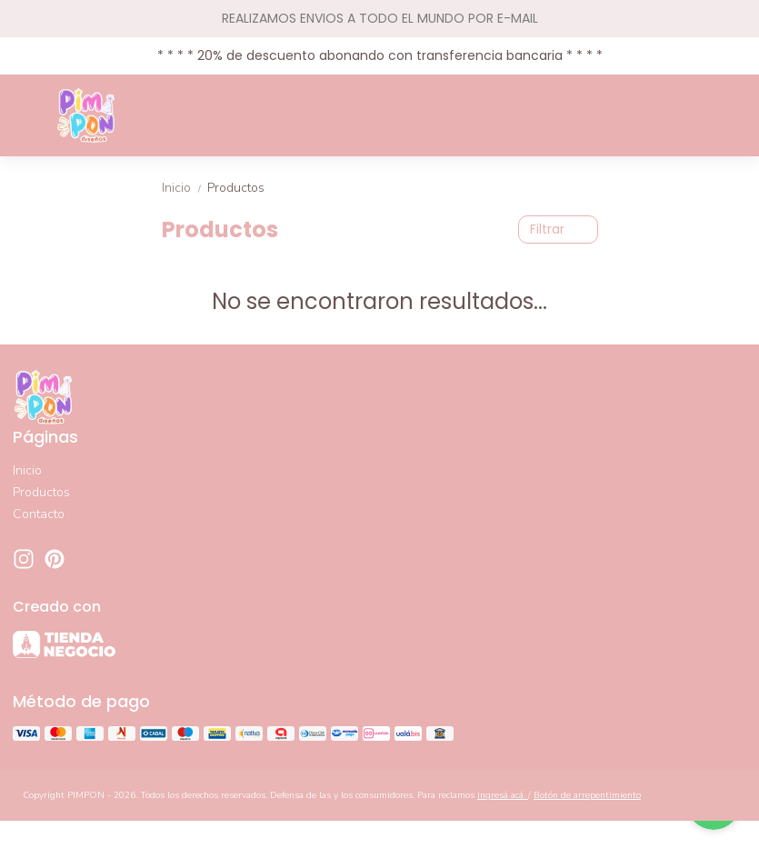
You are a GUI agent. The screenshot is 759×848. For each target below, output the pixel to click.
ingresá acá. (502, 795)
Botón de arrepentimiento (587, 795)
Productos (236, 187)
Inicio (184, 187)
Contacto (39, 514)
